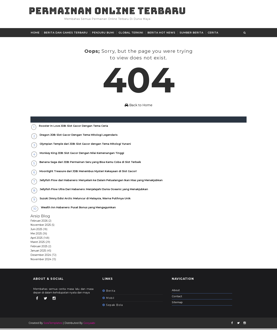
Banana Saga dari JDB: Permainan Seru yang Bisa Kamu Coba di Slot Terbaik (92, 163)
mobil (112, 299)
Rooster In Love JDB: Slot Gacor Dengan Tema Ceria (75, 127)
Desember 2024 (42, 256)
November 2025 (42, 226)
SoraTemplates (54, 324)
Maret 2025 (39, 243)
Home (37, 33)
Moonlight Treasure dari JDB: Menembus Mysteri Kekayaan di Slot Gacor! (89, 172)
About (178, 292)
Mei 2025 (38, 235)
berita (112, 292)
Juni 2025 (38, 231)
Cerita (214, 33)
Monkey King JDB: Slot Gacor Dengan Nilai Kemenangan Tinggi (83, 154)
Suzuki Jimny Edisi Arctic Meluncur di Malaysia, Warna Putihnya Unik (86, 200)
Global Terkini (132, 33)
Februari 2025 (40, 248)
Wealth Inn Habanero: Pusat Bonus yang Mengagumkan (80, 209)
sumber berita (193, 33)
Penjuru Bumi (105, 33)
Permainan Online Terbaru (109, 11)
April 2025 (38, 239)
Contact (179, 298)
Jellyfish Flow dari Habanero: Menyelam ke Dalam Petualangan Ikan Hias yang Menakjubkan (102, 182)
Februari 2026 (40, 222)
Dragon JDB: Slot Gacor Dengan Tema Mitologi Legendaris (80, 136)
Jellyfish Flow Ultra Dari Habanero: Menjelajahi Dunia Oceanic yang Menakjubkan (96, 191)
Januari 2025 (40, 252)
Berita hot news (163, 33)
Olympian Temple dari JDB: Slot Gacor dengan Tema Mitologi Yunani (87, 145)
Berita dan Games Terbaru (68, 33)
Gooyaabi (91, 324)
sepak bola (116, 306)
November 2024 (42, 260)
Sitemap (179, 304)
